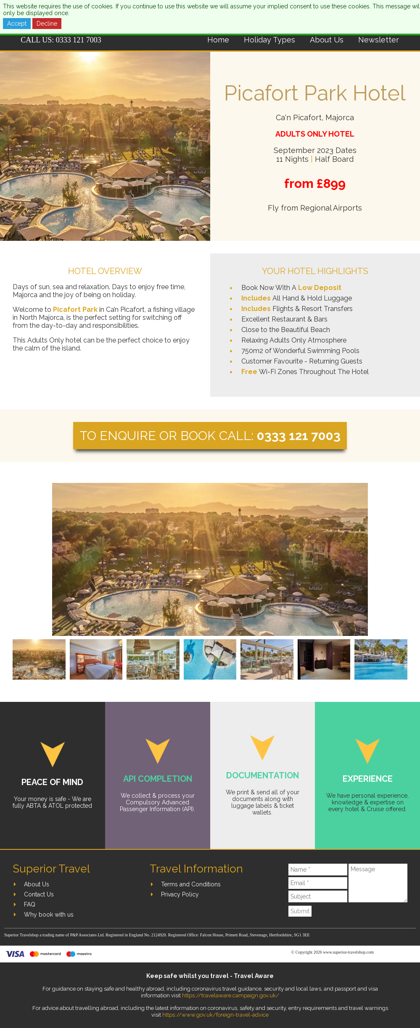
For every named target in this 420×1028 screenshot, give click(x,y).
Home (218, 39)
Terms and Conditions (191, 884)
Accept (16, 23)
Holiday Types (269, 39)
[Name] (317, 869)
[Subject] (317, 896)
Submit (300, 911)
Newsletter (378, 39)
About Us (326, 39)
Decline (47, 23)
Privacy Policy (180, 894)
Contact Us (39, 894)
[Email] (317, 883)
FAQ (29, 904)
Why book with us (49, 914)
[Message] (378, 883)
